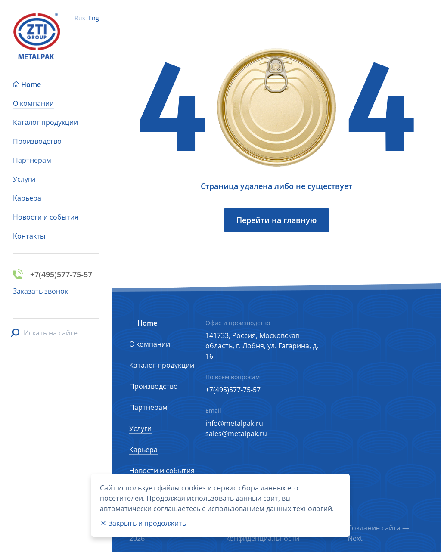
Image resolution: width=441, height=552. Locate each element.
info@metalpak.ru (234, 423)
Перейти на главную (276, 220)
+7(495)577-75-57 (233, 389)
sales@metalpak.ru (236, 433)
